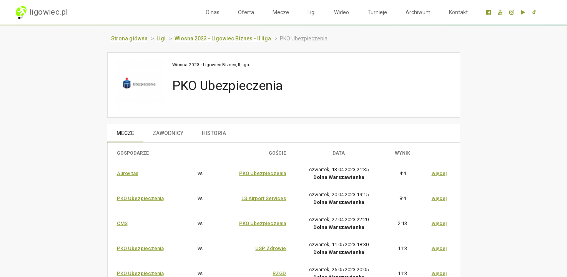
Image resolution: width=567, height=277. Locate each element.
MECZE (125, 133)
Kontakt (458, 12)
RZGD (279, 273)
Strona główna (129, 38)
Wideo (341, 12)
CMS (122, 223)
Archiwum (418, 12)
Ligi (312, 12)
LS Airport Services (263, 198)
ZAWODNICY (168, 133)
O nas (212, 12)
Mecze (281, 12)
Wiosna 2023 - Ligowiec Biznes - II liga (223, 38)
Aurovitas (127, 173)
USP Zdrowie (270, 248)
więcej (439, 173)
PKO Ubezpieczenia (262, 173)
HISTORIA (214, 133)
